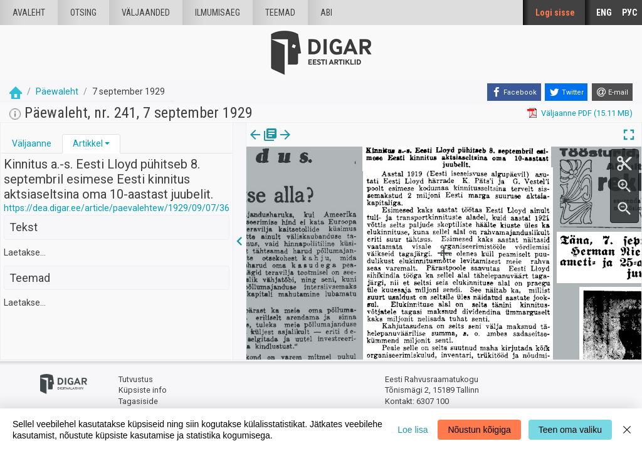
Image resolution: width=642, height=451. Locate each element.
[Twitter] (566, 92)
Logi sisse (555, 13)
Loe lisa (412, 430)
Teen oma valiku (570, 430)
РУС (629, 13)
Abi (326, 13)
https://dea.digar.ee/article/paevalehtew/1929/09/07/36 (116, 208)
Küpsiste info (142, 390)
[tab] (31, 143)
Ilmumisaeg (217, 13)
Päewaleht (57, 91)
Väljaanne (31, 143)
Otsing (83, 13)
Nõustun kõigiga (479, 430)
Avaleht (29, 13)
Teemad (280, 13)
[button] (107, 143)
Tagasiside (138, 401)
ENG (604, 13)
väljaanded (146, 13)
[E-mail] (612, 92)
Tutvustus (135, 379)
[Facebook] (514, 92)
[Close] (626, 429)
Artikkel (88, 143)
